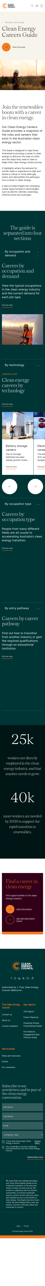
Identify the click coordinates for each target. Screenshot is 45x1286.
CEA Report (29, 1011)
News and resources (11, 1056)
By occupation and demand (22, 253)
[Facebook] (11, 978)
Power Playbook (31, 1017)
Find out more (7, 305)
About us (6, 1020)
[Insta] (15, 978)
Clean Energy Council (21, 1231)
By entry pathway (22, 608)
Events (5, 1061)
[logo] (8, 6)
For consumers (8, 1067)
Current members (10, 1026)
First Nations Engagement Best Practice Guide (31, 1034)
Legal (18, 1226)
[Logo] (22, 966)
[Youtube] (27, 978)
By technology (22, 365)
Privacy (26, 1226)
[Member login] (37, 5)
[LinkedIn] (19, 978)
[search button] (32, 5)
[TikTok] (32, 978)
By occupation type (22, 504)
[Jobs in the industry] (21, 909)
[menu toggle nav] (41, 6)
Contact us (7, 1014)
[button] (9, 486)
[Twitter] (23, 978)
